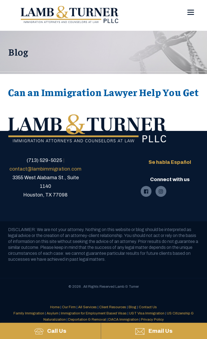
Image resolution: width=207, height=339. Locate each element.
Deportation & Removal (87, 319)
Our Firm (69, 307)
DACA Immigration (123, 319)
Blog (132, 307)
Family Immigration (28, 313)
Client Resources (112, 307)
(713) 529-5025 (44, 160)
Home (55, 307)
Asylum (52, 313)
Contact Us (148, 307)
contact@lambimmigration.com (45, 169)
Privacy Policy (152, 319)
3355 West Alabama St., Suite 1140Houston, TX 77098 (45, 186)
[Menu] (190, 8)
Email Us (153, 331)
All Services (87, 307)
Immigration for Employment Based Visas (94, 313)
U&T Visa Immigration (146, 313)
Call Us (50, 331)
